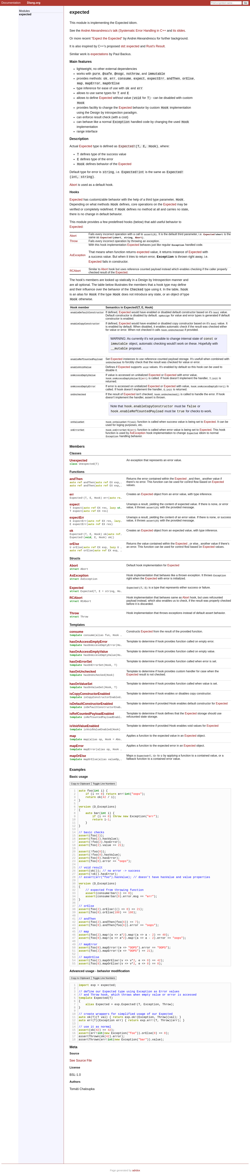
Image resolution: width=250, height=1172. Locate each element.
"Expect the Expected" (106, 38)
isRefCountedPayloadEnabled (92, 724)
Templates (77, 631)
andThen (76, 479)
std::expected (130, 46)
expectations (99, 54)
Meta (73, 1111)
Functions (77, 472)
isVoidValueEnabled (84, 736)
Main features (81, 61)
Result (160, 46)
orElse (74, 548)
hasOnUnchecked (83, 680)
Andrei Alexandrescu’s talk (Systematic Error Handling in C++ (123, 30)
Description (79, 139)
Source (74, 1117)
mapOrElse (78, 768)
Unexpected (78, 460)
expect (74, 505)
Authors (75, 1145)
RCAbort (75, 270)
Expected (105, 98)
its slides (179, 30)
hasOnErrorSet (81, 670)
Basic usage (79, 789)
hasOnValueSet (81, 693)
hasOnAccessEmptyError (88, 649)
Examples (78, 782)
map (73, 747)
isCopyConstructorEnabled (90, 703)
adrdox (136, 1170)
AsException (78, 255)
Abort (73, 185)
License (75, 1131)
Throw (74, 241)
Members (77, 446)
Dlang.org (33, 2)
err (144, 378)
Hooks (74, 192)
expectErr (77, 519)
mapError (77, 757)
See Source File (81, 1124)
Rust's (150, 46)
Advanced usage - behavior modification (100, 1022)
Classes (75, 453)
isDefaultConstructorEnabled (91, 714)
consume (76, 638)
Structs (75, 564)
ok (71, 534)
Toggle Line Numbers (104, 796)
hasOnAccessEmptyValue (89, 659)
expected (143, 252)
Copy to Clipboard (80, 796)
